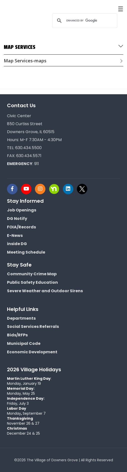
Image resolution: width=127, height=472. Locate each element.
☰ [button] (120, 8)
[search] (84, 21)
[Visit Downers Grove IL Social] (14, 189)
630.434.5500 (28, 148)
